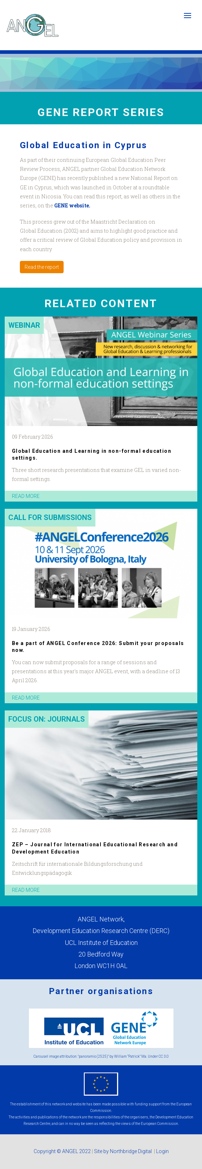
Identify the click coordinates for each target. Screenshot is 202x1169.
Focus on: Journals (46, 719)
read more (26, 496)
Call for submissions (50, 517)
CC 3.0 (164, 1056)
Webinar (24, 325)
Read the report (42, 267)
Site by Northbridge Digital (123, 1151)
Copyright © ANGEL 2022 (62, 1151)
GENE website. (72, 205)
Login (162, 1151)
